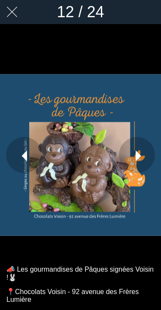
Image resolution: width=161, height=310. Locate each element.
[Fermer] (12, 12)
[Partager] (149, 12)
